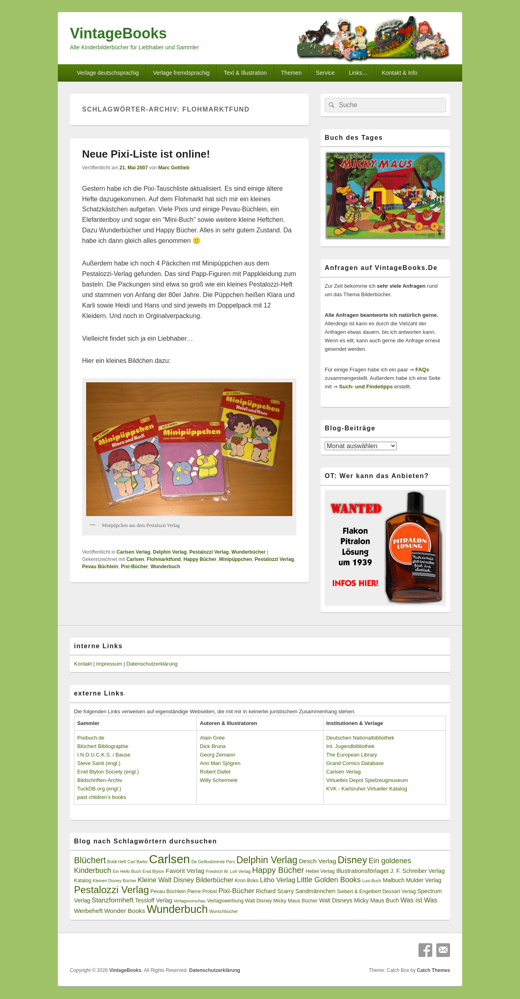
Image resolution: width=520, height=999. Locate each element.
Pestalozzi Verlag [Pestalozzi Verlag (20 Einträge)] (111, 889)
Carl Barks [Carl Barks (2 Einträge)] (137, 861)
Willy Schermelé (218, 780)
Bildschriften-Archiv (99, 780)
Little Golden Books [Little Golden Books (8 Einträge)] (329, 880)
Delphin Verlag (169, 552)
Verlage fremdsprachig (181, 73)
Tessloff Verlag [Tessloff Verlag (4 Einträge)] (153, 900)
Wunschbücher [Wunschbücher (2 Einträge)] (223, 911)
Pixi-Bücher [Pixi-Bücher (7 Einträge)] (236, 891)
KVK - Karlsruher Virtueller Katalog (366, 789)
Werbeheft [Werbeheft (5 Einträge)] (88, 910)
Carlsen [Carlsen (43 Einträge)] (169, 859)
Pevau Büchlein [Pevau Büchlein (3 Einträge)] (168, 891)
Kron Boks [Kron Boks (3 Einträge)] (246, 880)
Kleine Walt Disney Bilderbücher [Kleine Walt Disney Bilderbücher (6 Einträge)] (186, 880)
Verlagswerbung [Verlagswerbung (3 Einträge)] (225, 901)
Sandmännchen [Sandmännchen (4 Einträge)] (315, 891)
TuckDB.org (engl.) (99, 789)
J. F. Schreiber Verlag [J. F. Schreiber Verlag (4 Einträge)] (417, 871)
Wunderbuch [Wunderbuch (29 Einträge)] (177, 909)
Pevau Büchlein (100, 566)
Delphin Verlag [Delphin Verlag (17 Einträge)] (267, 860)
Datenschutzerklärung (152, 664)
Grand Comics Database (355, 763)
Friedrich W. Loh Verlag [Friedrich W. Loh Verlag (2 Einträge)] (228, 871)
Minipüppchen (235, 559)
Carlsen (135, 559)
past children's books (101, 797)
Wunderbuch (165, 566)
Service (325, 73)
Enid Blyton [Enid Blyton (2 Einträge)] (153, 871)
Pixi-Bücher (134, 566)
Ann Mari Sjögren (220, 763)
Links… (358, 73)
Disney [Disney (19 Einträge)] (352, 859)
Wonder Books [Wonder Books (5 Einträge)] (124, 910)
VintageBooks (118, 33)
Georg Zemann (217, 755)
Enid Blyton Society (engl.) (108, 772)
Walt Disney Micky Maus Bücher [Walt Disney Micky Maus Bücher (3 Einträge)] (281, 901)
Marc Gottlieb (174, 168)
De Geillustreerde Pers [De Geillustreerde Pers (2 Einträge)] (213, 861)
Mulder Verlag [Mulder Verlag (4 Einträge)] (424, 880)
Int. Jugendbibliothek (350, 746)
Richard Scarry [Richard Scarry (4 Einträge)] (275, 891)
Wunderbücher (248, 552)
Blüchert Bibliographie (102, 746)
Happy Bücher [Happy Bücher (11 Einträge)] (278, 870)
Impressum (109, 664)
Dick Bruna (213, 746)
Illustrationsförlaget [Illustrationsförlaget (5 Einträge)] (362, 870)
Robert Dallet (215, 772)
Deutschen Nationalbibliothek (360, 738)
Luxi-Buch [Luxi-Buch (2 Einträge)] (371, 880)
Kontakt (83, 664)
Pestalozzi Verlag (208, 552)
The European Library (351, 755)
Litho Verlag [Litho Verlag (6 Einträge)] (278, 880)
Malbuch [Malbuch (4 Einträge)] (394, 880)
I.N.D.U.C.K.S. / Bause (104, 755)
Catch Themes (433, 970)
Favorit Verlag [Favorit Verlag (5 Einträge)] (185, 870)
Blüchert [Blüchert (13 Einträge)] (90, 860)
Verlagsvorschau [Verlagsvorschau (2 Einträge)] (190, 900)
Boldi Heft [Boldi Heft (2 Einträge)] (116, 861)
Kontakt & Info (399, 73)
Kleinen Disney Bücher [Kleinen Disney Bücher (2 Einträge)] (114, 880)
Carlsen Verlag (133, 552)
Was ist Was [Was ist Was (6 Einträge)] (418, 900)
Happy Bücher (200, 559)
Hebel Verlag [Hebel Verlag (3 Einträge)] (320, 871)
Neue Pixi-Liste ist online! (146, 154)
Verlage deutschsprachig (108, 73)
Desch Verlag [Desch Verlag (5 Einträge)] (317, 861)
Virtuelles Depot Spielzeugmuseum (367, 780)
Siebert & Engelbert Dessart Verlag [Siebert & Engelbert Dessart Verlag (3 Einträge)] (376, 891)
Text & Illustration (245, 73)
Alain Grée (212, 738)
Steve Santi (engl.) (98, 763)
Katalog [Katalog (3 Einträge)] (82, 880)
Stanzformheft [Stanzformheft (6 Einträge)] (112, 900)
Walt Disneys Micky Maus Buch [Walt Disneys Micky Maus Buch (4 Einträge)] (359, 900)
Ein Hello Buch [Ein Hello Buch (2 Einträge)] (127, 871)
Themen (291, 73)
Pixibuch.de (90, 738)
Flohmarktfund (164, 559)
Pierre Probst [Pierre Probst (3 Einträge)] (202, 891)
